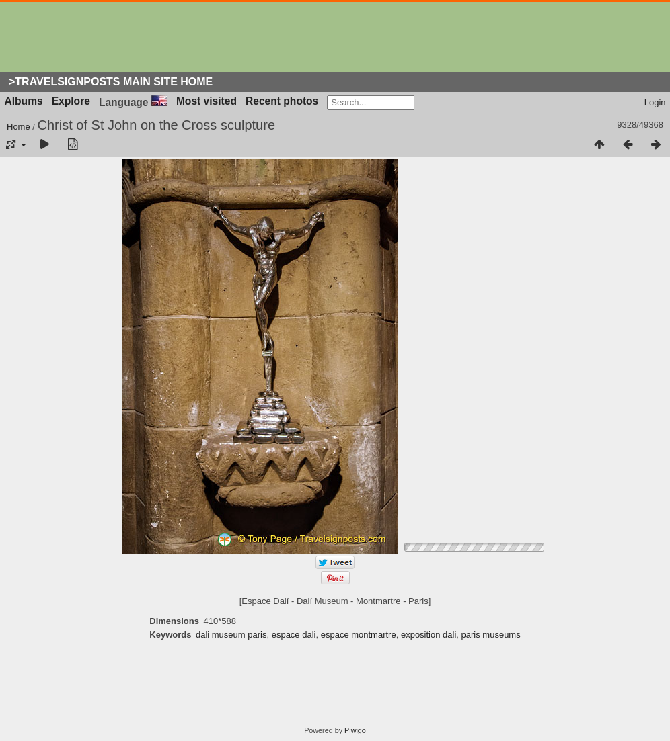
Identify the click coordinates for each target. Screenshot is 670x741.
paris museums (491, 634)
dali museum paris (231, 634)
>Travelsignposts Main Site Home (111, 81)
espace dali (294, 634)
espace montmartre (358, 634)
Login (655, 102)
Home (18, 127)
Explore (71, 101)
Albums (24, 101)
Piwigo (355, 730)
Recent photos (282, 101)
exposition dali (428, 634)
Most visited (206, 101)
